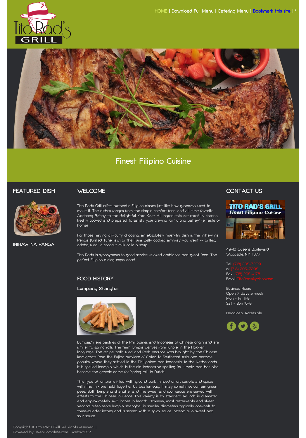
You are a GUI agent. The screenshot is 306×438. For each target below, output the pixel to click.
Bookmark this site (272, 11)
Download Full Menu (192, 11)
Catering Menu (233, 11)
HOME (161, 11)
